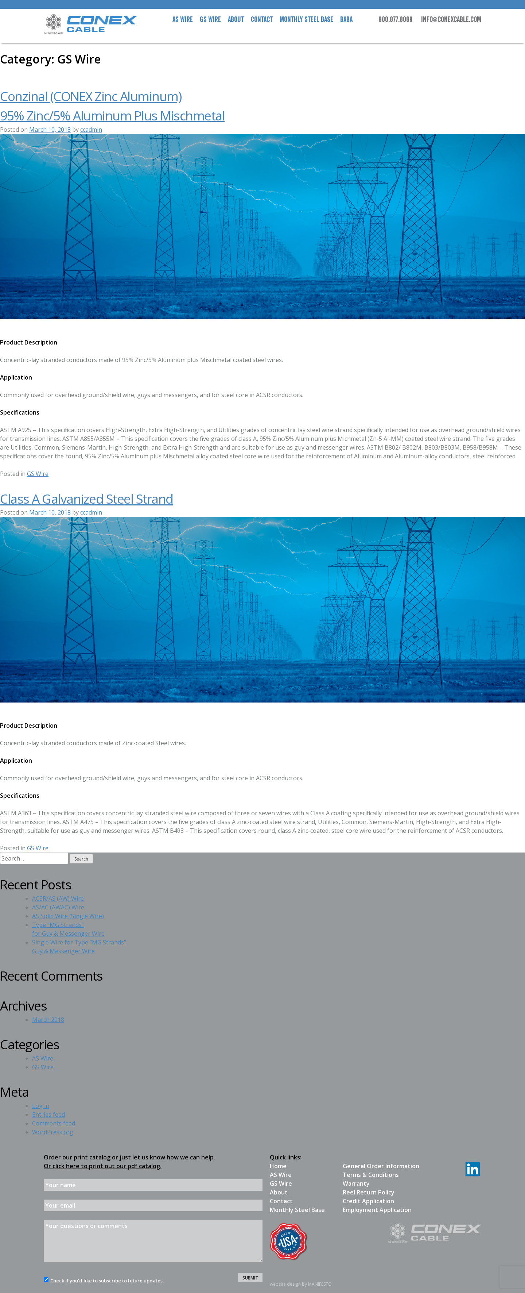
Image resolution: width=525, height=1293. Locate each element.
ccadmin (91, 130)
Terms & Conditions (371, 1175)
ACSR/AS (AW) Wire (58, 898)
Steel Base (306, 19)
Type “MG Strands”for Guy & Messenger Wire (68, 929)
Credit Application (368, 1201)
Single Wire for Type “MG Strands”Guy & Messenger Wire (79, 946)
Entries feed (48, 1115)
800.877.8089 (395, 19)
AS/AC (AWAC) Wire (58, 907)
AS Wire (182, 19)
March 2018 (48, 1020)
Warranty (356, 1184)
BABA (346, 19)
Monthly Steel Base (297, 1210)
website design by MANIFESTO (301, 1284)
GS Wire (210, 19)
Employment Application (377, 1210)
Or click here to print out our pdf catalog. (103, 1166)
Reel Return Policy (368, 1192)
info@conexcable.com (451, 19)
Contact (262, 19)
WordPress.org (52, 1132)
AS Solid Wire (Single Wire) (68, 916)
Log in (40, 1106)
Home (278, 1166)
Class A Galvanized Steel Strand (86, 498)
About (236, 19)
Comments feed (53, 1123)
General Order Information (381, 1166)
